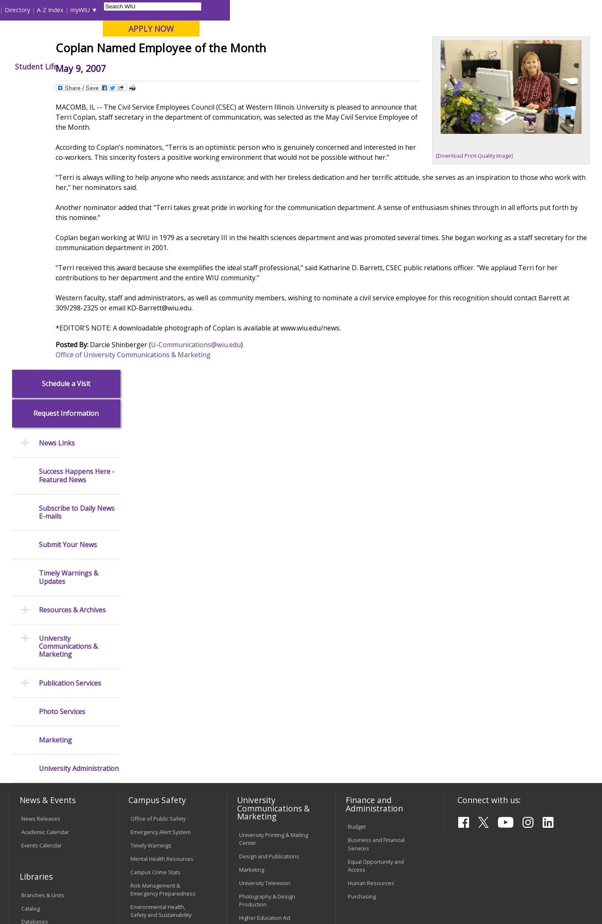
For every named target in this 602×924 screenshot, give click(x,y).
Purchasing (362, 624)
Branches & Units (42, 623)
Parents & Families (38, 10)
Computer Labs (149, 701)
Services (32, 663)
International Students (128, 10)
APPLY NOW (523, 29)
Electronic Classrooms (158, 714)
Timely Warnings (150, 574)
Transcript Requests (46, 721)
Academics (124, 66)
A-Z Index (422, 10)
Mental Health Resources (162, 587)
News (178, 86)
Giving (357, 66)
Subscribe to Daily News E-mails (77, 240)
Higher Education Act (265, 646)
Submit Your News (68, 273)
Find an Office (365, 695)
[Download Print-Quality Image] (477, 216)
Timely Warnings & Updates (68, 306)
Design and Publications (269, 584)
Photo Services (62, 440)
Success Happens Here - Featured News (77, 204)
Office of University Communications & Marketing (203, 436)
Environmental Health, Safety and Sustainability (160, 639)
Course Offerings (347, 10)
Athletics (312, 66)
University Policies (261, 703)
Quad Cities (203, 49)
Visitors (80, 10)
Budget (357, 555)
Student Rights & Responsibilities (260, 790)
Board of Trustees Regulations (262, 721)
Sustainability (142, 859)
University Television (265, 611)
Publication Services (70, 411)
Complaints (253, 807)
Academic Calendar (45, 560)
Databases (34, 650)
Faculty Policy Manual (265, 738)
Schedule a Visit (66, 112)
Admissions (180, 66)
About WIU (68, 66)
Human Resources (371, 611)
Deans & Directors (370, 709)
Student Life (408, 66)
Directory (389, 10)
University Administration (79, 497)
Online (240, 49)
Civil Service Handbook (267, 773)
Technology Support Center (164, 741)
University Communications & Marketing (68, 375)
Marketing (55, 468)
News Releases (40, 547)
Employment (91, 859)
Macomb (162, 49)
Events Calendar (41, 574)
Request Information (66, 142)
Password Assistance (157, 728)
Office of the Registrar (43, 698)
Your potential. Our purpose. (95, 49)
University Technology (157, 754)
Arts (270, 66)
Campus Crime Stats (155, 600)
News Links (57, 172)
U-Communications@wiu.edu (266, 426)
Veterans (188, 859)
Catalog (30, 636)
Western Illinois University (133, 36)
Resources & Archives (72, 338)
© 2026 (32, 896)
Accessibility (42, 859)
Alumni (232, 66)
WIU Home (148, 86)
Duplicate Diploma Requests (43, 738)
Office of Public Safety (158, 547)
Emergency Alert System (160, 560)
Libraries (305, 10)
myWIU (452, 10)
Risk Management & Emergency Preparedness (163, 618)
